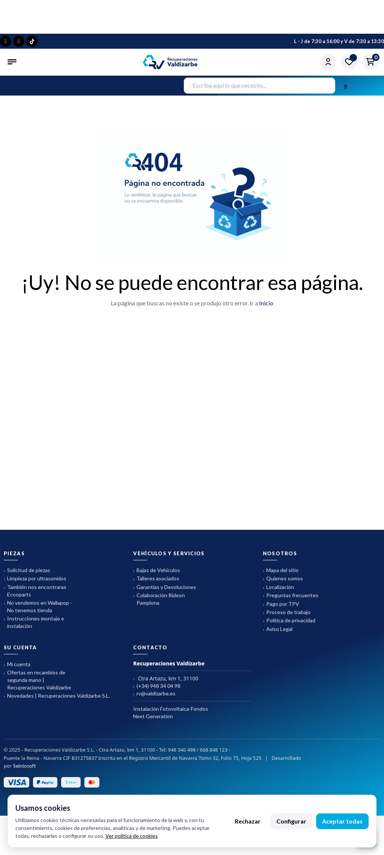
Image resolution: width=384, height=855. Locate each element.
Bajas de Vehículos (156, 574)
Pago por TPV (281, 608)
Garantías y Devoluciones (164, 591)
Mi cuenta (17, 668)
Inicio (266, 307)
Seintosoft (24, 770)
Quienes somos (283, 582)
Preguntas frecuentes (290, 599)
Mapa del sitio (280, 574)
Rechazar (248, 821)
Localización (278, 591)
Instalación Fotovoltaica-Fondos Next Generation (170, 716)
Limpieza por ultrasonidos (35, 582)
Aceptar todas (342, 821)
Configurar (291, 821)
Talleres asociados (156, 582)
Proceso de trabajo (286, 616)
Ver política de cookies (131, 836)
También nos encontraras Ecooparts (35, 595)
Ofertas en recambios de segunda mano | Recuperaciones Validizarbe (37, 684)
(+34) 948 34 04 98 (156, 690)
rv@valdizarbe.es (154, 697)
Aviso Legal (277, 633)
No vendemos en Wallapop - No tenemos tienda (38, 610)
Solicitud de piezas (27, 574)
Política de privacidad (289, 624)
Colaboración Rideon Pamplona (159, 603)
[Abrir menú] (13, 62)
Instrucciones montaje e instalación (34, 626)
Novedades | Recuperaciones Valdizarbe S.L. (57, 700)
